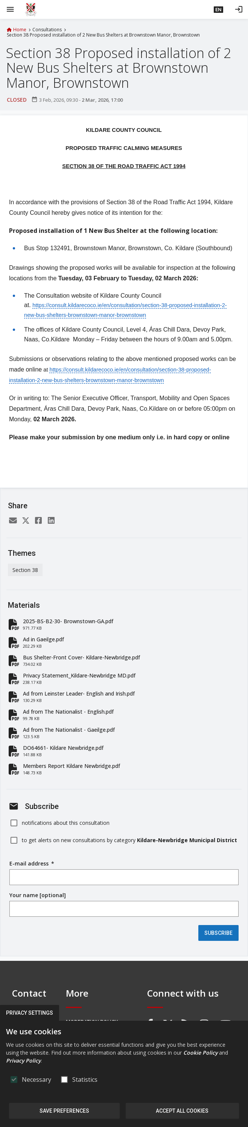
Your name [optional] (37, 895)
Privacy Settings (29, 1013)
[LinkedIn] (51, 521)
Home (19, 29)
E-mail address (31, 863)
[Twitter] (25, 521)
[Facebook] (38, 521)
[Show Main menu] (10, 9)
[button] (218, 9)
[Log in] (238, 9)
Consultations (47, 29)
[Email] (13, 521)
